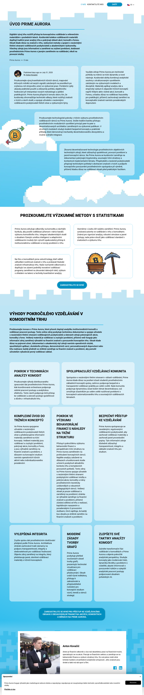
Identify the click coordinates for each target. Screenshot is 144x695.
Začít (114, 4)
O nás (83, 4)
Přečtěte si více (9, 689)
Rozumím (133, 682)
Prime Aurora (15, 60)
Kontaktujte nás (95, 4)
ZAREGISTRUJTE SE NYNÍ (72, 285)
